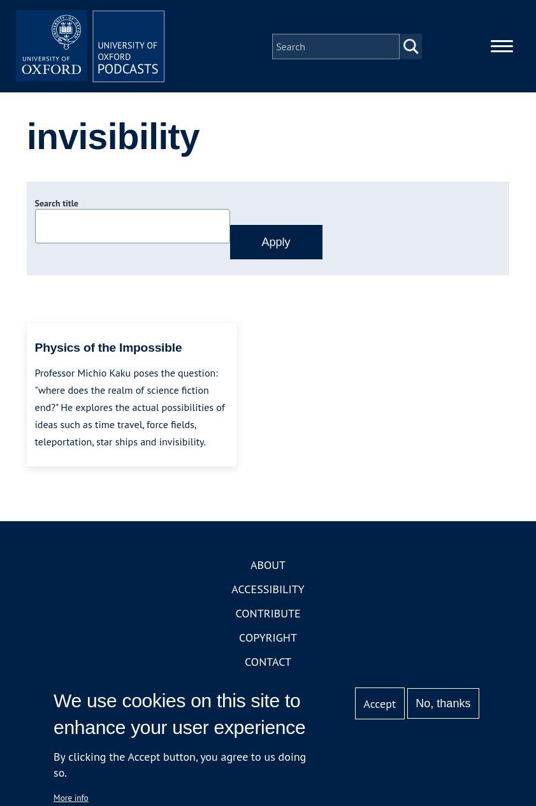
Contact (268, 663)
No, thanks (443, 703)
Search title (56, 206)
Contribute (267, 615)
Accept (379, 703)
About (268, 566)
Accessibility (267, 591)
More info (71, 797)
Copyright (268, 639)
